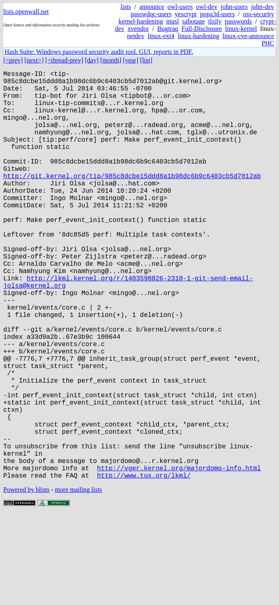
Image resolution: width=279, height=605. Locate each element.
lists (125, 6)
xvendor (138, 28)
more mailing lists (78, 580)
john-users (234, 6)
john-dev (262, 6)
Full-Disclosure (201, 28)
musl (172, 21)
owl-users (180, 6)
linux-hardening (198, 35)
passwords (238, 21)
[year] (130, 60)
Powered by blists (26, 580)
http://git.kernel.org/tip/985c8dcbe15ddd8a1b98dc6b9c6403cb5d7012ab (132, 200)
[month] (111, 60)
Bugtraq (167, 28)
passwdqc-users (151, 14)
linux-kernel (241, 28)
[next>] (34, 60)
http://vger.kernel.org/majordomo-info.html (179, 557)
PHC (268, 43)
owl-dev (206, 6)
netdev (135, 35)
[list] (146, 60)
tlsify (215, 21)
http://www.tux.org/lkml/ (143, 566)
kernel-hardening (140, 21)
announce (152, 6)
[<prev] (13, 60)
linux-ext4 (161, 35)
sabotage (193, 21)
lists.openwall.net (26, 11)
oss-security (258, 14)
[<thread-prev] (64, 60)
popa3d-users (217, 14)
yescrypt (186, 14)
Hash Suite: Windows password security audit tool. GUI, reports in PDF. (98, 51)
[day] (92, 60)
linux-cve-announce (248, 35)
